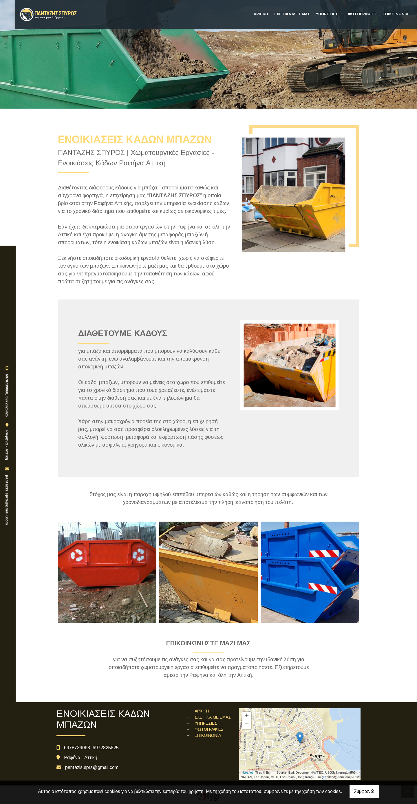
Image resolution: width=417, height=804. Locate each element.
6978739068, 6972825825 (7, 395)
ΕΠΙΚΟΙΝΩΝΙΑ (395, 14)
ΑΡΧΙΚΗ (261, 14)
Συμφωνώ (364, 791)
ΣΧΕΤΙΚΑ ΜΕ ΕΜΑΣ (292, 14)
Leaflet (248, 772)
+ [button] (247, 716)
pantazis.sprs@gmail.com (7, 500)
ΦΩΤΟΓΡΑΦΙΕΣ (362, 14)
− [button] (247, 724)
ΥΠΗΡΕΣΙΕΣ (327, 14)
